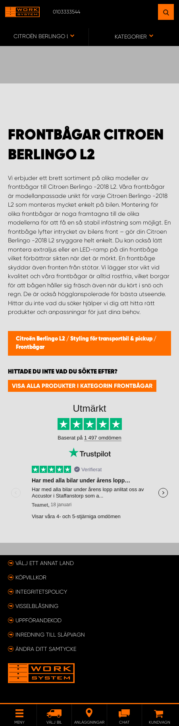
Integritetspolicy (41, 592)
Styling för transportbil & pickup (112, 339)
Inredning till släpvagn (50, 634)
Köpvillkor (30, 577)
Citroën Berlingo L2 (41, 339)
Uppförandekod (38, 620)
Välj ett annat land (44, 563)
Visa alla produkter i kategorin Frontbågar (82, 385)
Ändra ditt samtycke (45, 649)
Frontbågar (30, 347)
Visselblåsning (36, 606)
